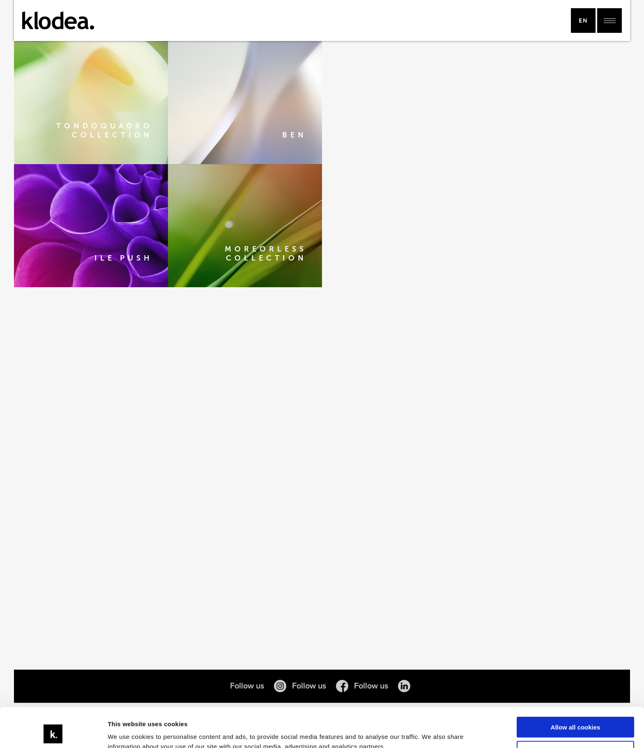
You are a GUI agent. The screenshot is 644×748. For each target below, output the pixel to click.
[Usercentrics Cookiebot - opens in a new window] (53, 732)
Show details (127, 731)
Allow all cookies (575, 689)
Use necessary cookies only (575, 713)
